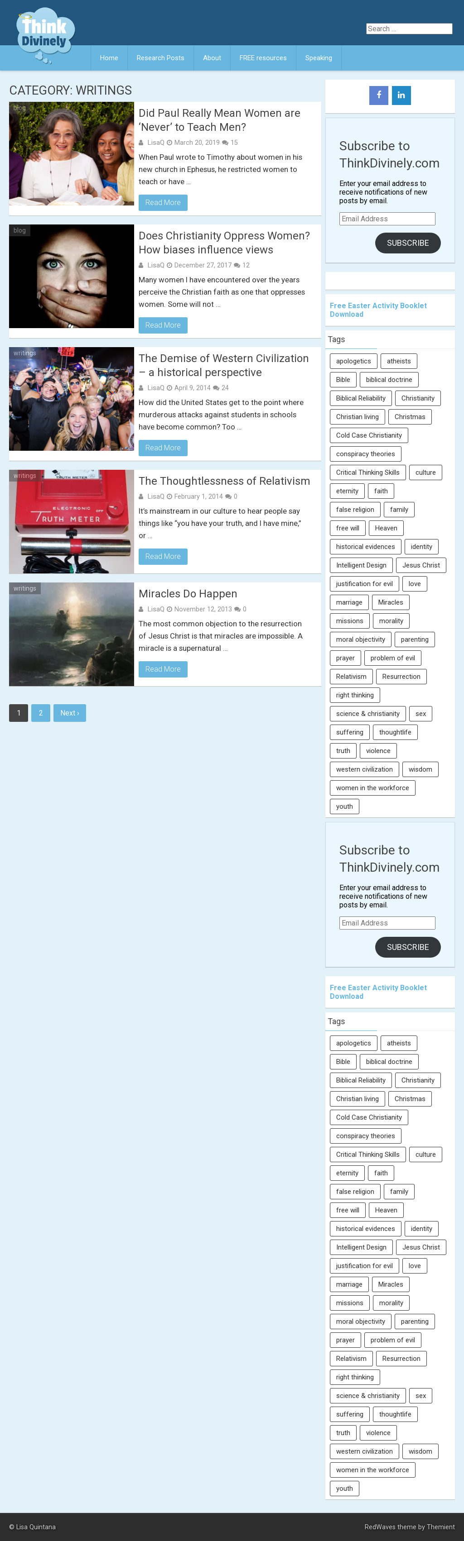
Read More (163, 202)
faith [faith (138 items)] (381, 491)
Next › (69, 713)
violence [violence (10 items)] (378, 751)
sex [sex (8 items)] (421, 714)
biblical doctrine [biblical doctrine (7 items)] (389, 380)
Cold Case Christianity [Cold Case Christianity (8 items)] (369, 435)
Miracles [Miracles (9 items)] (390, 602)
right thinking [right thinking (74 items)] (355, 695)
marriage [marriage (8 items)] (349, 602)
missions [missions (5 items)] (349, 621)
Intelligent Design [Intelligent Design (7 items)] (361, 565)
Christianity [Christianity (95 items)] (418, 398)
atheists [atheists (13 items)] (399, 361)
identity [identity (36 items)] (421, 547)
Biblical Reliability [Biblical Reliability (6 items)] (361, 398)
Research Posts (160, 58)
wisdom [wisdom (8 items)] (420, 769)
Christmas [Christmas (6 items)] (410, 417)
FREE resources (263, 58)
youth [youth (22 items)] (344, 806)
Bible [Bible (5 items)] (343, 380)
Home (109, 58)
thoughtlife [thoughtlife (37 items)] (395, 732)
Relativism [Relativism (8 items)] (351, 677)
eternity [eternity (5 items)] (347, 491)
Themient (441, 1527)
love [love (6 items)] (415, 584)
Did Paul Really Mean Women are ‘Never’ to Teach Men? (219, 120)
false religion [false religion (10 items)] (355, 510)
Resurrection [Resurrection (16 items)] (401, 677)
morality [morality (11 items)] (391, 621)
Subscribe (408, 243)
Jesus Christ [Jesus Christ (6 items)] (421, 565)
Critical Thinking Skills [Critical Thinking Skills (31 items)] (368, 472)
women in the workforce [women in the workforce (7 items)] (372, 788)
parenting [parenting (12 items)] (415, 639)
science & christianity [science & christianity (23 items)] (368, 714)
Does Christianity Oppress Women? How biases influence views (224, 242)
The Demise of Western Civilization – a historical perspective (224, 365)
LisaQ (155, 142)
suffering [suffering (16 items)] (349, 732)
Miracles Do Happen (188, 593)
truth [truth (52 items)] (343, 751)
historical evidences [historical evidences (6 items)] (365, 547)
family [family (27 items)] (399, 510)
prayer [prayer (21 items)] (345, 658)
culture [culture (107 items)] (426, 472)
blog (20, 107)
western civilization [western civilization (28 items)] (364, 769)
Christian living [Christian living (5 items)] (357, 417)
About (212, 58)
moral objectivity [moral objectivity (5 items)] (360, 639)
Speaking (318, 58)
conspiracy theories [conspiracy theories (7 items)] (365, 454)
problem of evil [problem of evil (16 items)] (393, 658)
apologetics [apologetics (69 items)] (353, 361)
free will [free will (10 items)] (347, 528)
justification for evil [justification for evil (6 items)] (364, 584)
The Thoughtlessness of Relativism (224, 481)
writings (25, 353)
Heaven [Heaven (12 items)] (386, 528)
